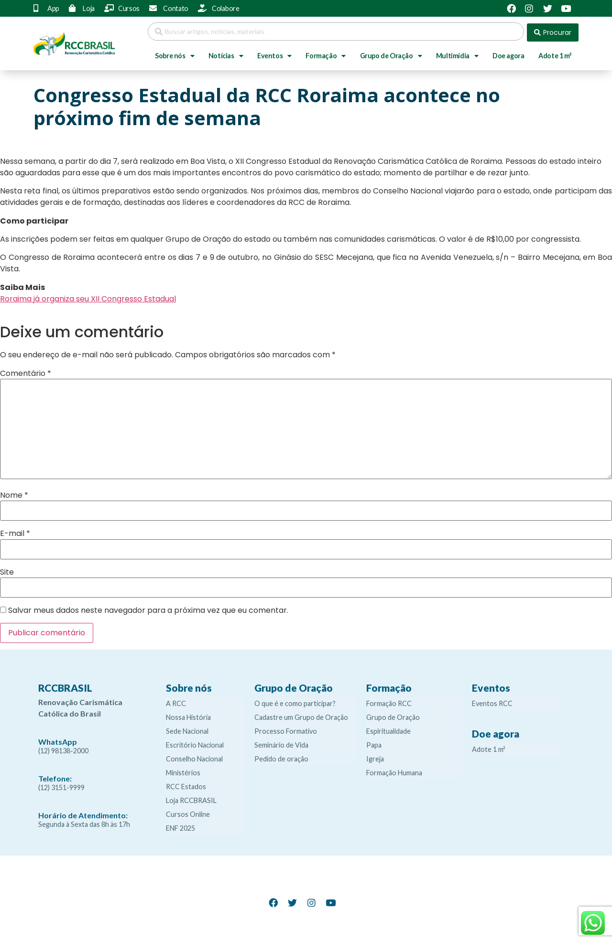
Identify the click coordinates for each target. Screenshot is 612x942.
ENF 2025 (180, 826)
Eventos (274, 54)
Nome (14, 493)
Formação (325, 54)
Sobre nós (174, 54)
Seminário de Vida (281, 743)
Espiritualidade (388, 729)
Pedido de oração (281, 757)
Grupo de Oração (391, 54)
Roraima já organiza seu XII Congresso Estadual (88, 296)
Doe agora (508, 54)
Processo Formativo (285, 729)
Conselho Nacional (194, 757)
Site (7, 570)
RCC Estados (186, 785)
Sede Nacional (187, 729)
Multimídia (457, 54)
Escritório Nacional (195, 743)
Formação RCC (389, 701)
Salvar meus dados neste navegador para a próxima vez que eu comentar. (148, 608)
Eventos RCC (492, 701)
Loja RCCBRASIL (191, 798)
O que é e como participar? (295, 701)
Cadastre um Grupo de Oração (301, 715)
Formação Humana (394, 771)
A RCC (176, 701)
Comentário (25, 371)
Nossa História (188, 715)
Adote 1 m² (554, 54)
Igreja (375, 757)
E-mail (15, 531)
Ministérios (183, 771)
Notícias (225, 54)
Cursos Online (188, 812)
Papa (374, 743)
